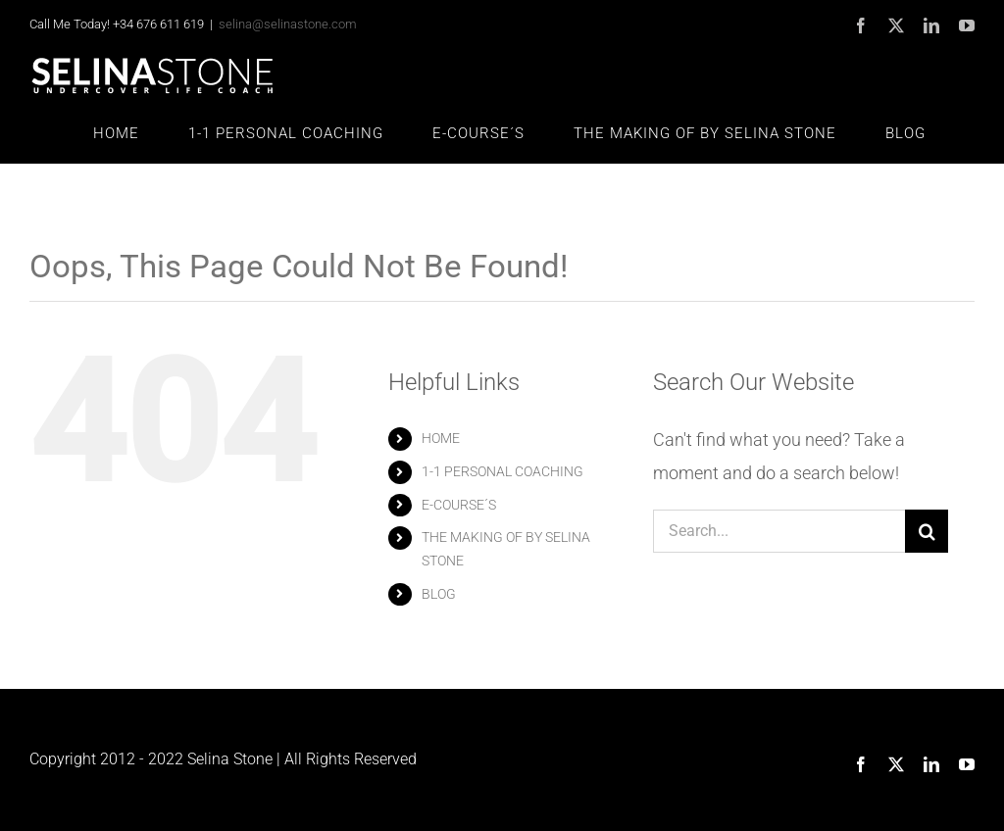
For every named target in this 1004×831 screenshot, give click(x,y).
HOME (441, 438)
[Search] (926, 531)
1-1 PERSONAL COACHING (502, 471)
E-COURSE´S (459, 505)
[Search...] (779, 531)
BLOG (439, 594)
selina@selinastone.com (288, 24)
